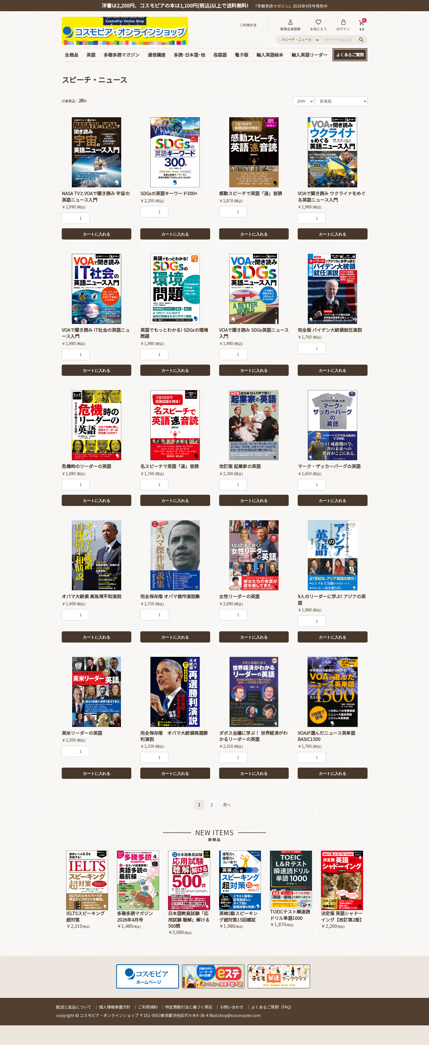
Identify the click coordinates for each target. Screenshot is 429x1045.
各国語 (220, 54)
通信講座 (157, 54)
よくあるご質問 (350, 54)
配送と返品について (73, 1007)
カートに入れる (96, 234)
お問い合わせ (232, 1007)
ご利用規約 (148, 1007)
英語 (90, 54)
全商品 (71, 54)
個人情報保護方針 (114, 1007)
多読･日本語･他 (189, 54)
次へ (227, 804)
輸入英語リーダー (309, 54)
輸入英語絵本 (269, 54)
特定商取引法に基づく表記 (188, 1007)
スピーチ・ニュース (94, 79)
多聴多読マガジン (121, 54)
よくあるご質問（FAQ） (272, 1007)
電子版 (241, 54)
